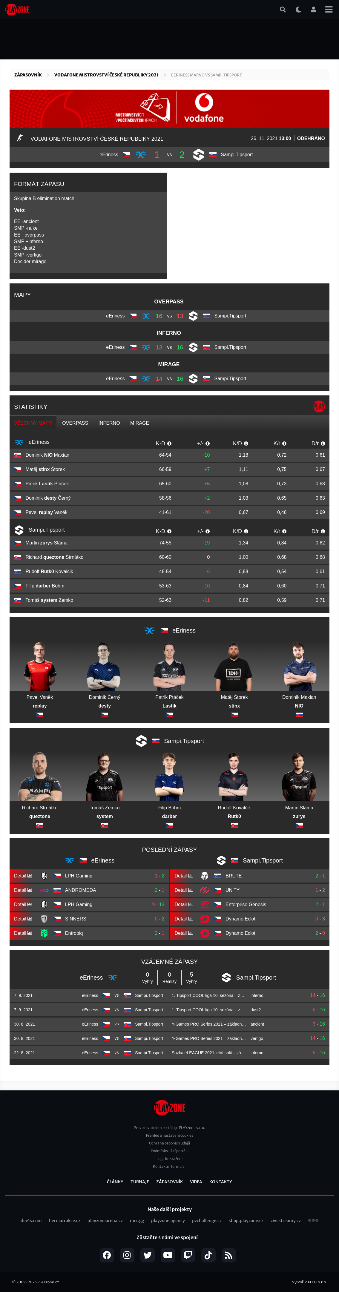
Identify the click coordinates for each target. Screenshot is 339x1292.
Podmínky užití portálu (169, 1151)
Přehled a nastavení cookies (169, 1135)
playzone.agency (168, 1220)
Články (115, 1181)
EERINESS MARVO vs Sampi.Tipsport (206, 75)
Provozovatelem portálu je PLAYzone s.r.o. (169, 1127)
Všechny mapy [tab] (33, 423)
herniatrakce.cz (64, 1220)
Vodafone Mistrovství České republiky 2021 (106, 75)
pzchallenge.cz (207, 1220)
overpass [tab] (75, 423)
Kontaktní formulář (169, 1166)
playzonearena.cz (105, 1220)
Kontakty (220, 1181)
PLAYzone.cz (48, 1282)
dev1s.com (31, 1220)
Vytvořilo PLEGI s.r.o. (309, 1282)
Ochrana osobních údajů (169, 1143)
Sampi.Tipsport (39, 530)
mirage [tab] (139, 423)
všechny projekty (313, 1221)
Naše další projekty (170, 1209)
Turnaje (140, 1181)
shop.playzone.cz (246, 1220)
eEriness (32, 442)
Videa (196, 1181)
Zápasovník (28, 75)
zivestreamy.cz (286, 1220)
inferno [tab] (109, 423)
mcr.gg (137, 1220)
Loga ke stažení (169, 1158)
